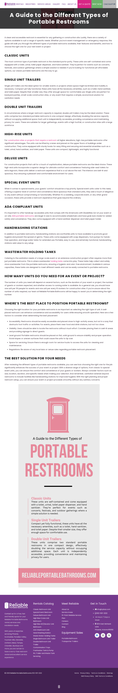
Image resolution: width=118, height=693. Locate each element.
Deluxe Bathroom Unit (42, 615)
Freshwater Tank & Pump (43, 650)
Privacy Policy (85, 673)
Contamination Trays (41, 647)
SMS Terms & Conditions (104, 676)
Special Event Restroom (42, 612)
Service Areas (67, 612)
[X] (109, 635)
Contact (65, 624)
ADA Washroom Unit (41, 630)
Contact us (9, 614)
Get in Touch (98, 603)
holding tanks (57, 261)
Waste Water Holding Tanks (44, 636)
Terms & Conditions (98, 673)
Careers (65, 621)
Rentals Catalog (43, 603)
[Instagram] (103, 635)
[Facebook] (97, 635)
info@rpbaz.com (103, 609)
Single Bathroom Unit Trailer (44, 638)
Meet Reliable (70, 603)
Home (77, 673)
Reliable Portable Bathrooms (21, 673)
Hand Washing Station (42, 633)
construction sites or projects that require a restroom (32, 140)
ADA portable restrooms (23, 216)
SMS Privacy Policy (87, 676)
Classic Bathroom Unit (42, 609)
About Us (65, 609)
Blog (63, 627)
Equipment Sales (72, 633)
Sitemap (110, 673)
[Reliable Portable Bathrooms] (10, 4)
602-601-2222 (101, 613)
